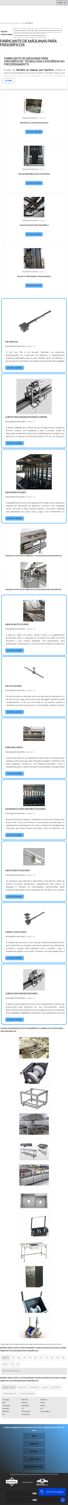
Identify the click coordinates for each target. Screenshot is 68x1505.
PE (52, 1358)
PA (18, 1364)
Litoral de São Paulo (27, 1393)
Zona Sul (45, 1387)
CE (63, 1358)
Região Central (9, 1387)
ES (24, 1358)
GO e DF (4, 1364)
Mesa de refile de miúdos (23, 30)
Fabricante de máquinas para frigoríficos (47, 30)
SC (41, 1358)
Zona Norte (22, 1387)
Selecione (5, 1358)
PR (35, 1358)
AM (12, 1364)
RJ (13, 1358)
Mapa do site (34, 1459)
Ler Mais (8, 80)
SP (30, 1358)
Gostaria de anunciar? (34, 1467)
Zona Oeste (34, 1387)
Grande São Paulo (9, 1393)
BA (58, 1358)
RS (47, 1358)
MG (19, 1358)
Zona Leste (55, 1387)
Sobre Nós (34, 1444)
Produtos (34, 1451)
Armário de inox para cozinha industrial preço (29, 35)
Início (34, 1436)
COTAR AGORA (33, 132)
